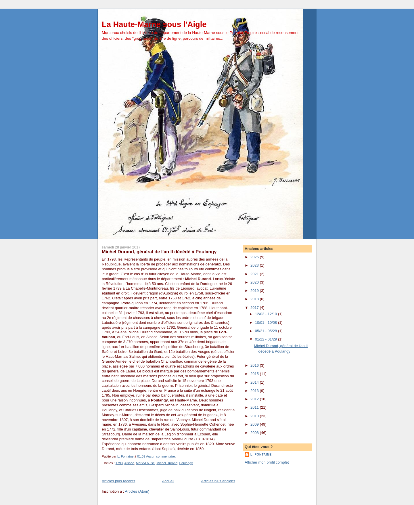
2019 (255, 290)
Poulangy (186, 463)
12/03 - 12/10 (266, 314)
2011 (255, 407)
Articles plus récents (118, 481)
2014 (255, 382)
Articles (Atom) (137, 491)
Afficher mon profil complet (267, 462)
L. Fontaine (261, 454)
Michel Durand (166, 463)
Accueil (168, 481)
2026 (255, 257)
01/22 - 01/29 (266, 339)
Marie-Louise (145, 463)
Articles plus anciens (218, 481)
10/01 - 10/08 (266, 322)
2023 (255, 265)
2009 (255, 424)
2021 (255, 274)
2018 (255, 299)
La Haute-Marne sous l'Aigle (154, 24)
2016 (255, 365)
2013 (255, 391)
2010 (255, 416)
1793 (119, 463)
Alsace (129, 463)
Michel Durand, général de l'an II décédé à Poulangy (159, 251)
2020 (255, 282)
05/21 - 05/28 (266, 331)
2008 (255, 433)
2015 (255, 374)
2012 (255, 399)
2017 (255, 307)
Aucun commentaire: (161, 456)
